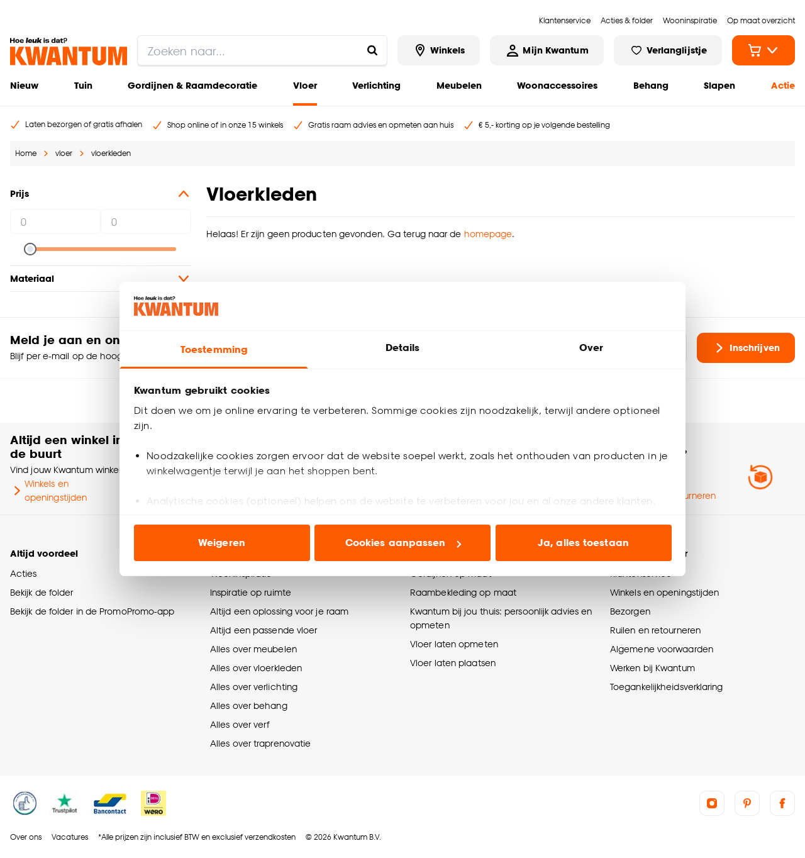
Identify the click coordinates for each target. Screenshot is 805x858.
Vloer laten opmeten (454, 643)
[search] (262, 50)
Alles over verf (239, 724)
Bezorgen (630, 611)
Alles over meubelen (253, 649)
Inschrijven (746, 347)
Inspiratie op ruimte (250, 592)
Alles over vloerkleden (256, 667)
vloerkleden (111, 153)
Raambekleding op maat (463, 592)
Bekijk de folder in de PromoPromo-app (92, 611)
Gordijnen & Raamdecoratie (192, 85)
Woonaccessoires (557, 85)
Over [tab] (591, 348)
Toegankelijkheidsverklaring (666, 686)
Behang (651, 85)
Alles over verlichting (253, 686)
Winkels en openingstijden (48, 490)
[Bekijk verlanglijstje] (668, 50)
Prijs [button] (100, 193)
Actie (783, 85)
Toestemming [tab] (213, 349)
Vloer (305, 85)
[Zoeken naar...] (372, 50)
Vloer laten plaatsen (453, 662)
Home (25, 153)
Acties (23, 573)
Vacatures (70, 837)
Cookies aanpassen (403, 543)
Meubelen (459, 85)
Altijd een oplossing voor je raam (279, 611)
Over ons (26, 837)
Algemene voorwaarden (661, 649)
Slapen (719, 85)
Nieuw (24, 85)
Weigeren (221, 543)
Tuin (83, 85)
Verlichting (376, 85)
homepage (488, 233)
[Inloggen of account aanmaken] (546, 50)
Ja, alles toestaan (583, 543)
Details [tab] (403, 348)
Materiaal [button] (100, 278)
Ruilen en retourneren (655, 630)
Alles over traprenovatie (260, 743)
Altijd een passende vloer (263, 630)
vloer (63, 153)
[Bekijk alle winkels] (438, 50)
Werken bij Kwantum (652, 667)
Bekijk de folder (42, 592)
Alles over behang (248, 705)
